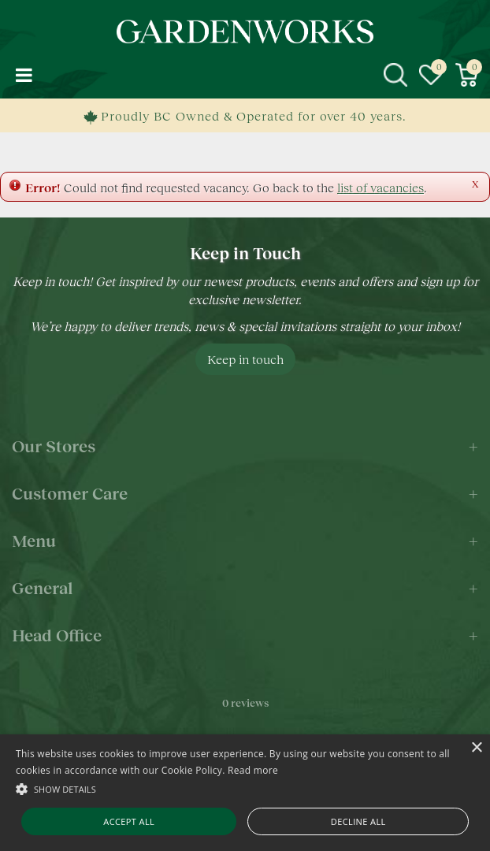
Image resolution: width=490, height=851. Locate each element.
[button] (245, 788)
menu (23, 75)
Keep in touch (245, 358)
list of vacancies (380, 187)
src (395, 75)
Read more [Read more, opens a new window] (253, 770)
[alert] (245, 792)
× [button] (476, 748)
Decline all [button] (358, 821)
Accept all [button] (128, 821)
